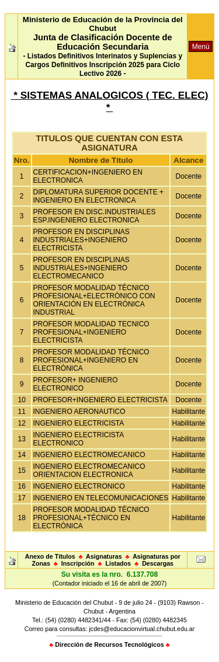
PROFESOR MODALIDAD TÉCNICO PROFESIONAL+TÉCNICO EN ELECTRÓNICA (91, 518)
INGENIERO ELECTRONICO (79, 486)
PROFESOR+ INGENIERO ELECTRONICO (75, 384)
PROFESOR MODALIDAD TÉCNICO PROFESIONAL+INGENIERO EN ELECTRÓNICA (91, 360)
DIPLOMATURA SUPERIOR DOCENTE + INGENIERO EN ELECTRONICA (98, 196)
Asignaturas (104, 556)
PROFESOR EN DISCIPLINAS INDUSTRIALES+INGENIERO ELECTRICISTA (81, 240)
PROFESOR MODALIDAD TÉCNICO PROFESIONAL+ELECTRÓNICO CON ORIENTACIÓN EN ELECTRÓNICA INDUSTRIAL (94, 300)
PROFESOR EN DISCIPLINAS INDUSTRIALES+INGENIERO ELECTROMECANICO (81, 268)
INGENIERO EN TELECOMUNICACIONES (101, 498)
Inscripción (78, 563)
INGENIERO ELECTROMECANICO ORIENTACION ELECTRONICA (89, 470)
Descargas (157, 563)
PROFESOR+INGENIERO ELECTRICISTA (100, 400)
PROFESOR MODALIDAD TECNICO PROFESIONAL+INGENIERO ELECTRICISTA (91, 332)
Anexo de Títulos (50, 556)
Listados (118, 563)
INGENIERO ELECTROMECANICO (89, 455)
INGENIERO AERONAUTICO (79, 411)
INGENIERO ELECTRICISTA (78, 423)
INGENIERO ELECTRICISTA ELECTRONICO (78, 439)
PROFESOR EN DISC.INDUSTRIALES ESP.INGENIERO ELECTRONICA (94, 216)
